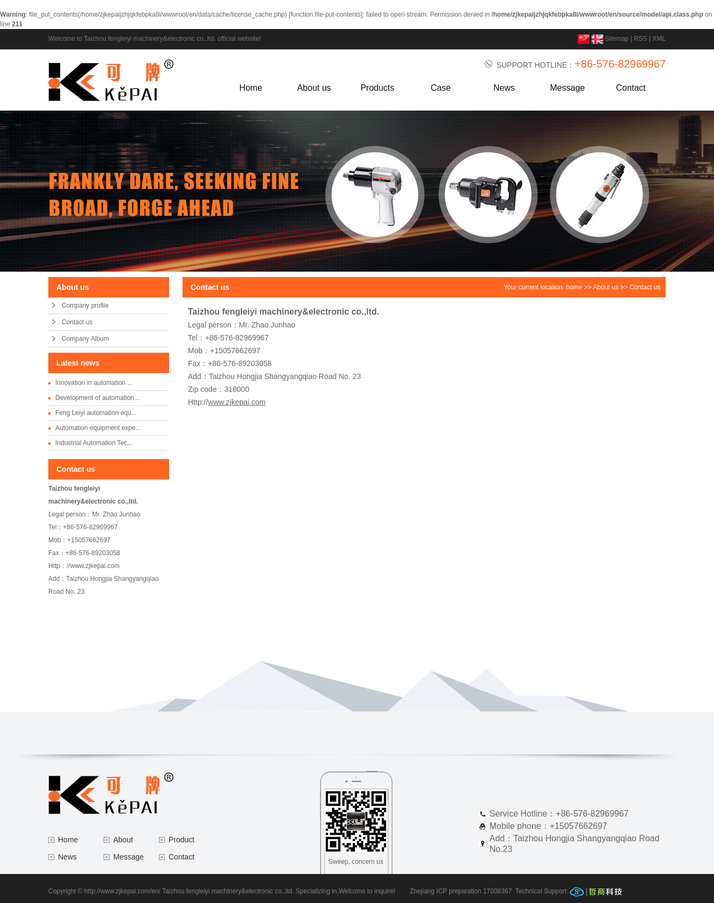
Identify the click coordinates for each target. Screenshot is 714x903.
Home (251, 87)
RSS (640, 38)
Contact (630, 87)
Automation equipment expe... (98, 428)
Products (377, 87)
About (123, 839)
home (574, 287)
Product (181, 839)
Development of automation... (97, 398)
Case (440, 87)
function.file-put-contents (325, 14)
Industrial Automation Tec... (94, 443)
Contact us (77, 322)
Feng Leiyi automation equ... (95, 413)
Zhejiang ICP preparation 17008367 (461, 891)
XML (659, 38)
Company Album (85, 339)
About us (314, 87)
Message (567, 87)
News (504, 87)
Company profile (85, 305)
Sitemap (617, 38)
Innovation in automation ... (94, 383)
